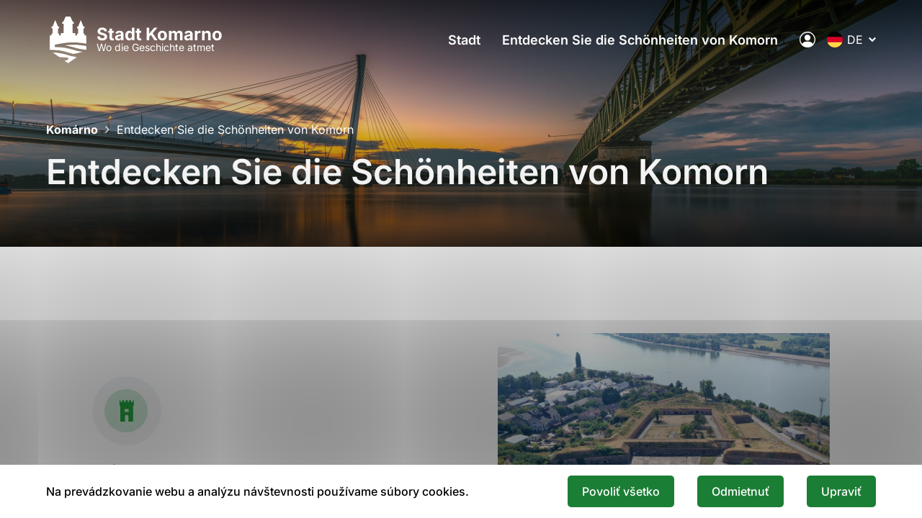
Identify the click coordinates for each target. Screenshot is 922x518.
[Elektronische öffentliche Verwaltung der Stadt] (807, 39)
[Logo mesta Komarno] (134, 40)
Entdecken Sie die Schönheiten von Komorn (640, 39)
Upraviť (841, 491)
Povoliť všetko (621, 491)
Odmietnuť (740, 491)
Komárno (72, 129)
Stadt (464, 39)
